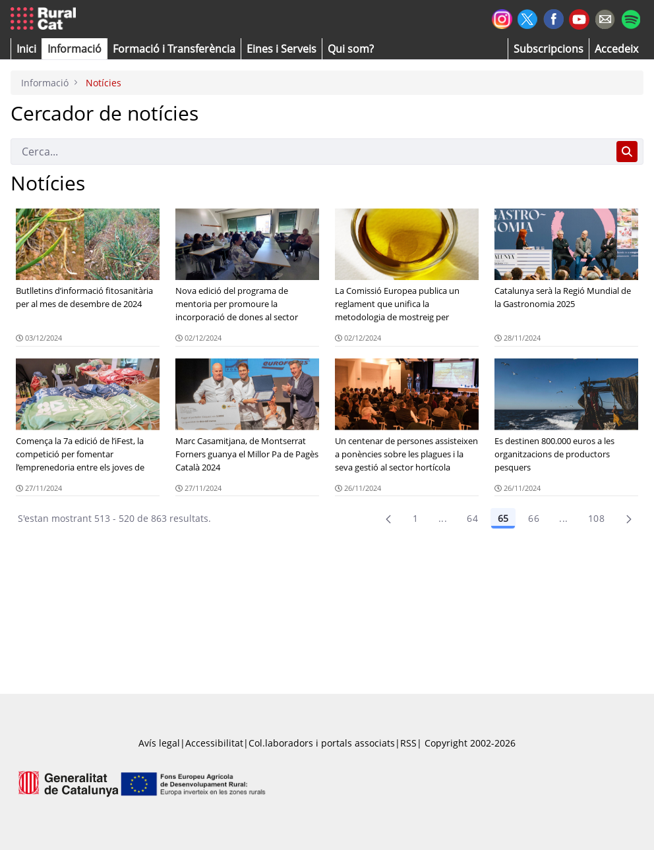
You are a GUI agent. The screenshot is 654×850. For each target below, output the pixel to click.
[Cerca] (311, 151)
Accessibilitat (214, 743)
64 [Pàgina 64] (472, 518)
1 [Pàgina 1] (415, 518)
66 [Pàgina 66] (533, 518)
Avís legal (159, 743)
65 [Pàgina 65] (503, 518)
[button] (26, 48)
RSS (408, 743)
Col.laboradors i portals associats (322, 743)
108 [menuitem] (596, 518)
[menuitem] (174, 48)
